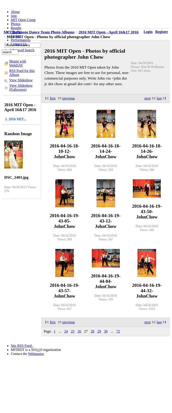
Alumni (16, 32)
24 (66, 331)
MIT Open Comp (23, 20)
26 (79, 331)
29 (99, 331)
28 (92, 331)
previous (68, 98)
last (159, 98)
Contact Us (19, 44)
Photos (16, 24)
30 (106, 331)
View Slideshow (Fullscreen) (20, 87)
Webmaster (36, 354)
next (147, 98)
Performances (20, 40)
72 (118, 331)
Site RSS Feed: (22, 346)
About (15, 12)
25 (72, 331)
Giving (16, 36)
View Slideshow (20, 80)
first (53, 98)
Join (14, 16)
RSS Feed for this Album (21, 73)
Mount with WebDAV (17, 63)
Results (16, 28)
